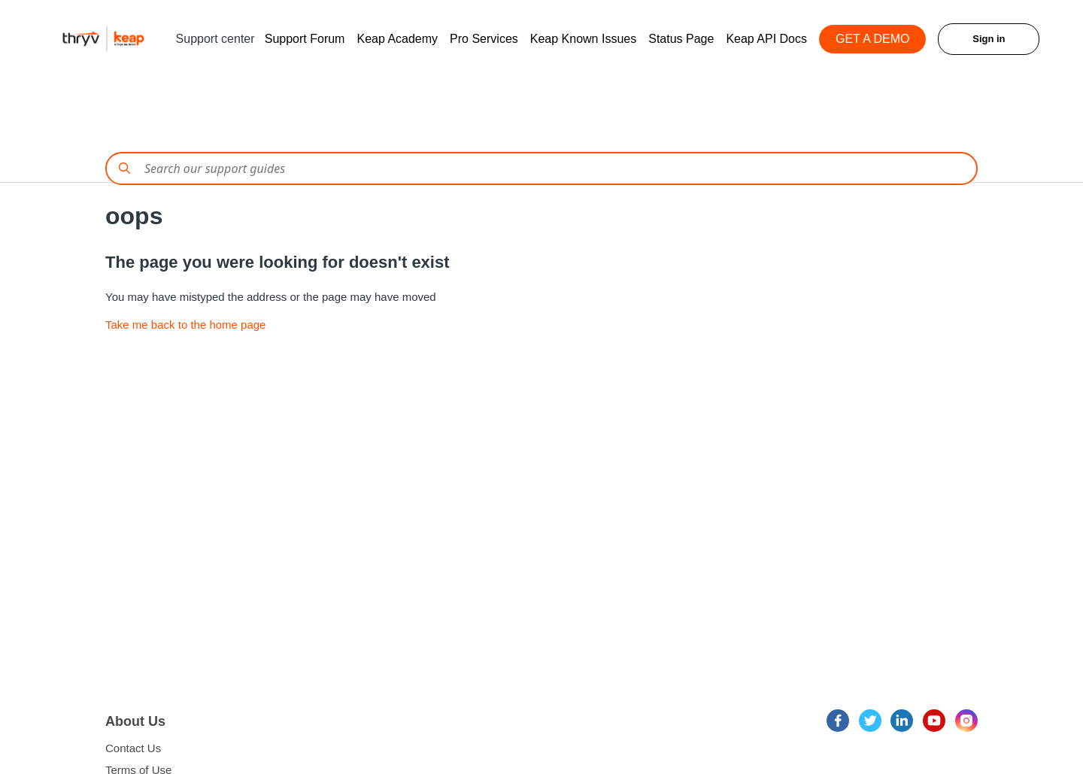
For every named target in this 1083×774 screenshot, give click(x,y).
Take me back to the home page (185, 324)
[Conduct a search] (541, 168)
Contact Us (133, 748)
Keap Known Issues (583, 38)
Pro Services (484, 38)
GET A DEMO (872, 38)
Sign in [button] (988, 38)
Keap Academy (397, 38)
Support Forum (305, 38)
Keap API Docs (766, 38)
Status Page (681, 38)
